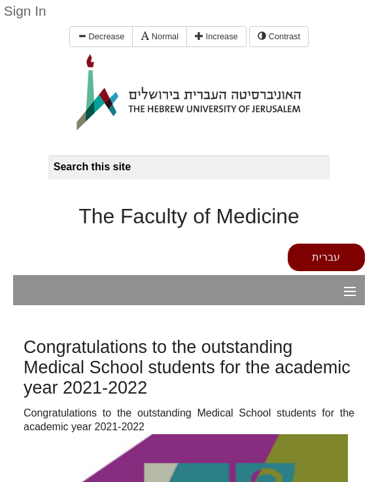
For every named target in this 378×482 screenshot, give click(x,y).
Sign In (25, 10)
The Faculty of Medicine (188, 216)
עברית (326, 257)
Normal (160, 36)
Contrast (279, 36)
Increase (216, 36)
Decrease (101, 36)
